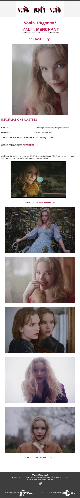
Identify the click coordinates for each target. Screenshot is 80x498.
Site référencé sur (19, 493)
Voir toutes (40, 203)
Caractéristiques (20, 145)
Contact (35, 39)
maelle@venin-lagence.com (40, 479)
